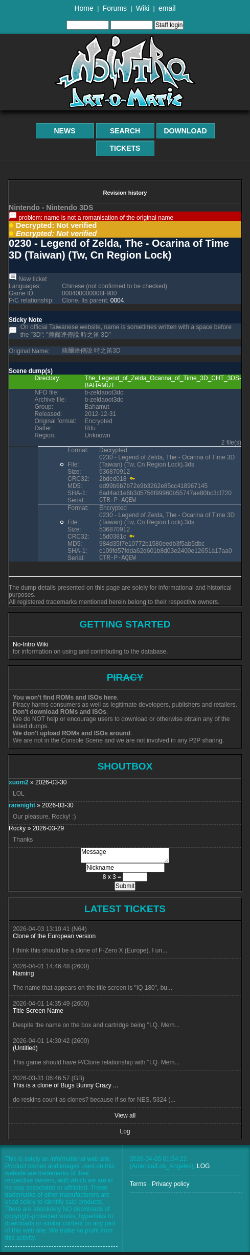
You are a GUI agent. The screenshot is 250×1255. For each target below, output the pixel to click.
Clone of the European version (54, 939)
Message (125, 858)
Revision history (125, 193)
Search (125, 131)
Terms (138, 1187)
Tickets (125, 148)
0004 (117, 300)
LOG (203, 1169)
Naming (23, 976)
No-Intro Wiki (30, 647)
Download (185, 131)
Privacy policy (170, 1187)
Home (83, 8)
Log (125, 1134)
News (65, 131)
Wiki (142, 8)
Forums (115, 8)
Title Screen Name (38, 1013)
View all (125, 1118)
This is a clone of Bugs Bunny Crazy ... (65, 1088)
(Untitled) (25, 1051)
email (166, 8)
